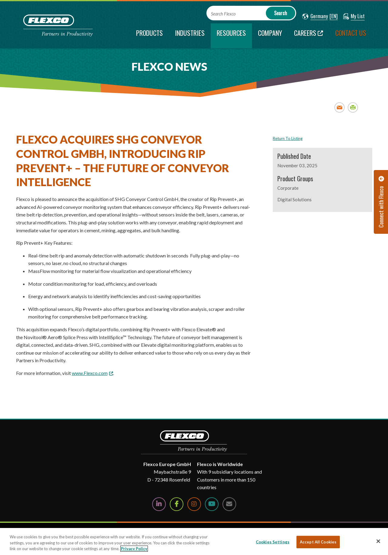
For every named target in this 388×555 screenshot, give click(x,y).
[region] (194, 541)
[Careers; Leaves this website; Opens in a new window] (308, 35)
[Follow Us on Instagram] (194, 504)
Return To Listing (288, 138)
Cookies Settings (272, 541)
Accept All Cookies (318, 541)
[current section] (231, 35)
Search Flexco (223, 13)
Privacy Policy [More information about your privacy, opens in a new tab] (134, 548)
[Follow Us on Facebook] (176, 504)
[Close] (378, 541)
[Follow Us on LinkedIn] (159, 504)
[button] (315, 16)
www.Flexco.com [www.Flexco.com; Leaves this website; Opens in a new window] (90, 373)
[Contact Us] (229, 504)
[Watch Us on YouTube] (212, 504)
